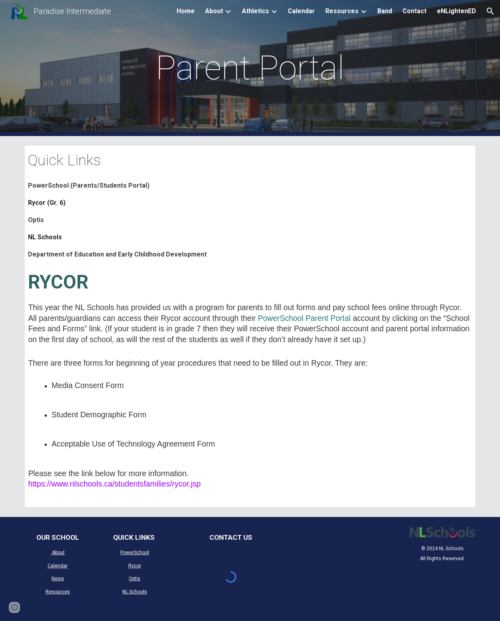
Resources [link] (342, 11)
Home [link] (186, 11)
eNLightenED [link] (456, 11)
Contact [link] (414, 11)
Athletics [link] (255, 11)
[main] (250, 68)
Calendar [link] (301, 11)
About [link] (214, 11)
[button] (490, 11)
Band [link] (384, 11)
